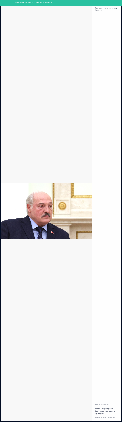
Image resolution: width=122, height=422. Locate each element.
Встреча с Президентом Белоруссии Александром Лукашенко (105, 411)
